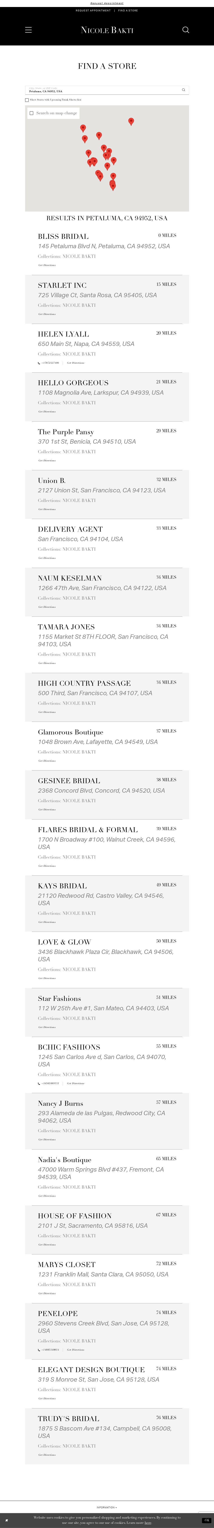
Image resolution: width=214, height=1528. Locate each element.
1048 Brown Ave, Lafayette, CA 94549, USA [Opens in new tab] (98, 742)
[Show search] (185, 30)
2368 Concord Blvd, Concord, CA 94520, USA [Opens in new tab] (101, 791)
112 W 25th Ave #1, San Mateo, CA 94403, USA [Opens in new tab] (103, 1008)
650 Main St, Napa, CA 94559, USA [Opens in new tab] (86, 344)
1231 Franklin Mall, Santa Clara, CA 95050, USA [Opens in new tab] (103, 1274)
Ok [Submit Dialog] (206, 1520)
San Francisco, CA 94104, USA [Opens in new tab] (80, 539)
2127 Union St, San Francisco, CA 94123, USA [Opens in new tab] (102, 490)
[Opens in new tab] (47, 265)
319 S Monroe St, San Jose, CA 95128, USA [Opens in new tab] (98, 1380)
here (148, 1523)
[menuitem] (93, 10)
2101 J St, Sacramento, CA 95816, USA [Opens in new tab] (93, 1226)
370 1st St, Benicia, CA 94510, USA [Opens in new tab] (87, 442)
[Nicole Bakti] (107, 30)
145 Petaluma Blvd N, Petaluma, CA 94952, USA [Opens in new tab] (104, 246)
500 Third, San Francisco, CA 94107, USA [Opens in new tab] (95, 693)
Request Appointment (107, 3)
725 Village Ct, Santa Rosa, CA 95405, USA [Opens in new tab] (97, 295)
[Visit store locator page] (128, 10)
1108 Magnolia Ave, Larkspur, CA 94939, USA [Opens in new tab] (101, 393)
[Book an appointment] (93, 10)
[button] (28, 30)
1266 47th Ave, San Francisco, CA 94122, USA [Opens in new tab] (102, 588)
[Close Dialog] (6, 1520)
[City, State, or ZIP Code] (107, 90)
